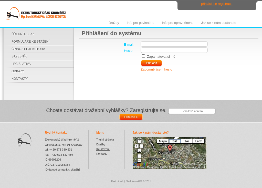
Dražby (100, 144)
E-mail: (129, 44)
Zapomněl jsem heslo (156, 69)
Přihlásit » (131, 117)
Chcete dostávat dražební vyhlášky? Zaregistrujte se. (106, 110)
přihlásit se (209, 4)
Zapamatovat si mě (161, 56)
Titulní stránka (105, 139)
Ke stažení (103, 149)
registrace (225, 4)
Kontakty (101, 153)
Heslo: (128, 51)
